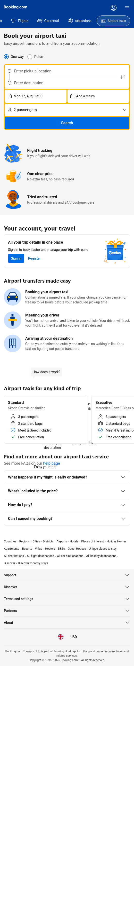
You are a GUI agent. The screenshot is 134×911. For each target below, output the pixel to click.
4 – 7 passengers (54, 475)
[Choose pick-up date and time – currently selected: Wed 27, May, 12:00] (91, 89)
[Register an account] (121, 7)
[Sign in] (122, 19)
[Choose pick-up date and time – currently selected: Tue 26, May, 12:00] (68, 89)
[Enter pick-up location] (31, 83)
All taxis (79, 475)
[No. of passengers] (111, 89)
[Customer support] (76, 8)
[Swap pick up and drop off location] (57, 89)
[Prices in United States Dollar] (48, 8)
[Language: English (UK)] (62, 8)
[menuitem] (15, 31)
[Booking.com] (15, 13)
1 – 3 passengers (21, 475)
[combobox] (28, 83)
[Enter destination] (31, 95)
